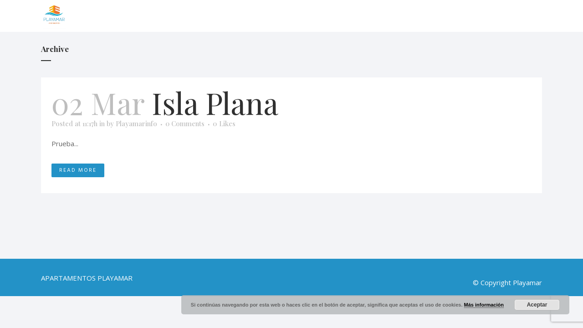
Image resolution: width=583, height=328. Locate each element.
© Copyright (492, 282)
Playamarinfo (136, 123)
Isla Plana (215, 102)
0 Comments (185, 123)
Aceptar (537, 305)
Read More (78, 170)
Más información (484, 305)
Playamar (527, 282)
